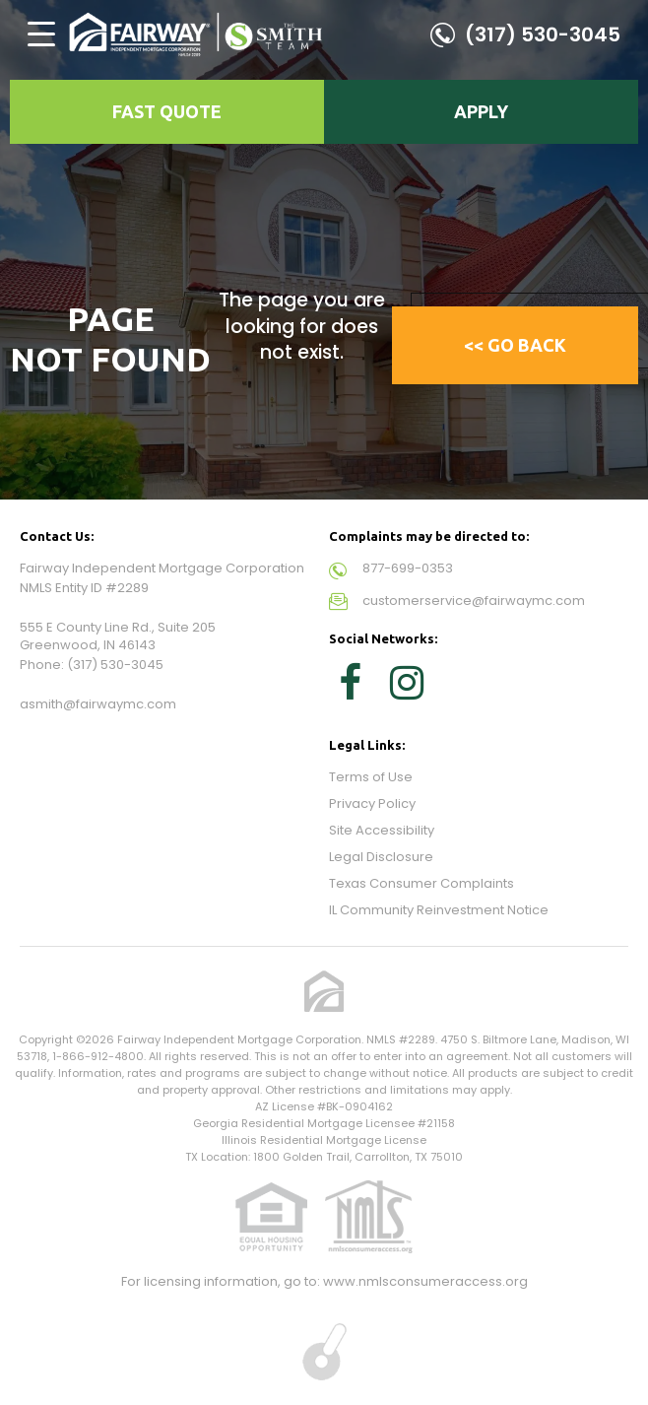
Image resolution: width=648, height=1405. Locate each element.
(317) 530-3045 (542, 34)
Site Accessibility (381, 830)
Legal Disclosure (381, 856)
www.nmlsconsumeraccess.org (425, 1281)
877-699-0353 (407, 568)
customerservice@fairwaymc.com (473, 600)
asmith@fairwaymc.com (98, 704)
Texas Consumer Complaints (421, 883)
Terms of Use (371, 777)
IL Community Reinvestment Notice (439, 910)
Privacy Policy (372, 803)
